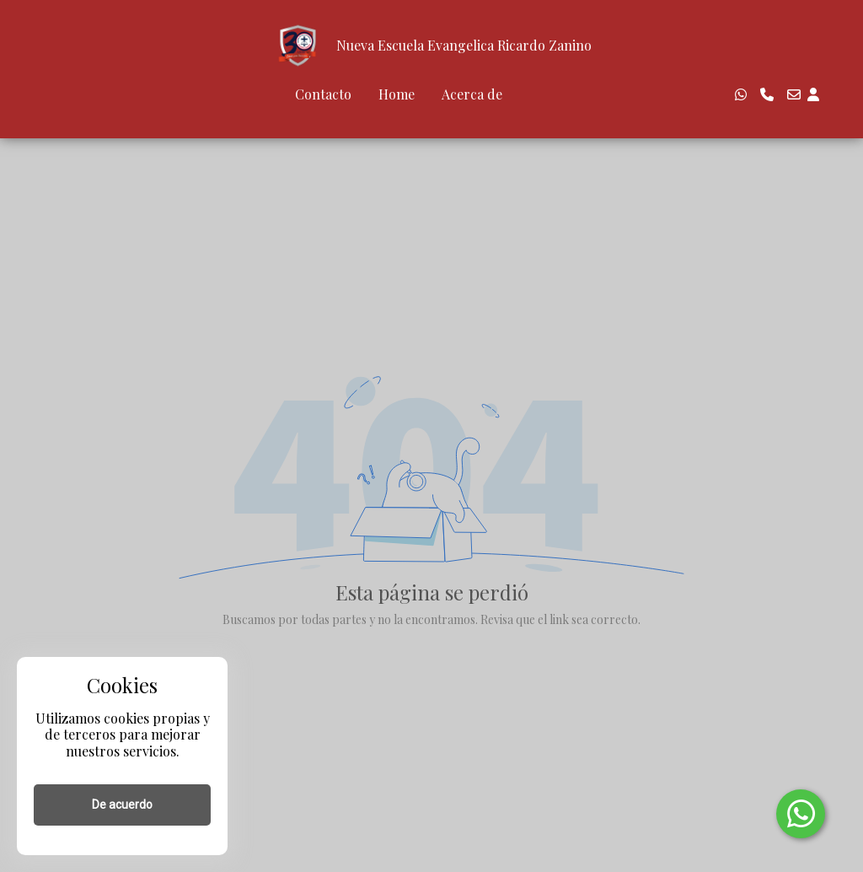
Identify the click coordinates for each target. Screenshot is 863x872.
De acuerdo (122, 804)
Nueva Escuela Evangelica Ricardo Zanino (464, 45)
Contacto (323, 94)
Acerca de (472, 94)
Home (396, 94)
